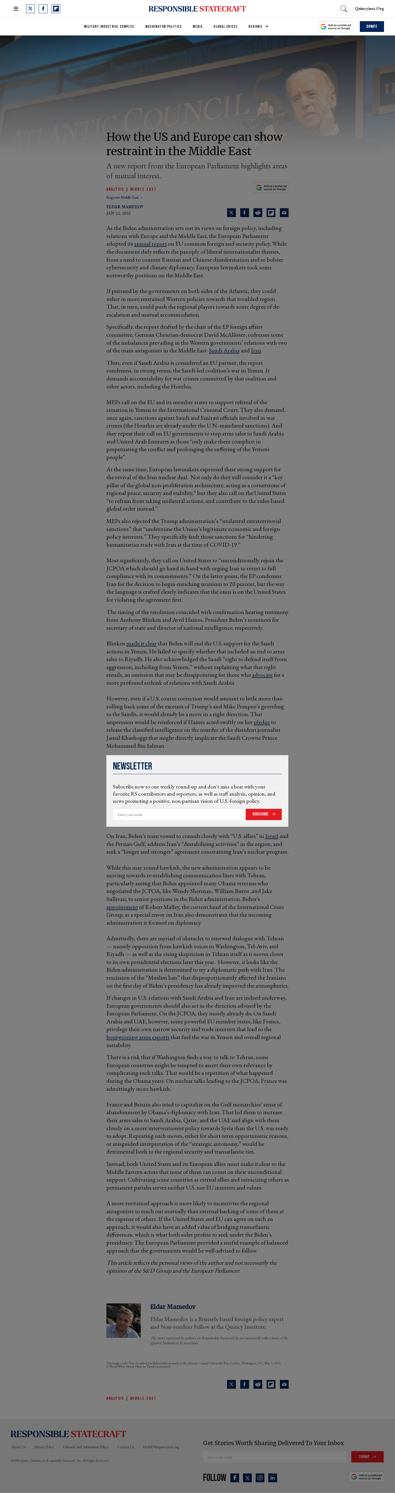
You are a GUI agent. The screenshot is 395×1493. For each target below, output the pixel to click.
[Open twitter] (30, 8)
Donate (371, 26)
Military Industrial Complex (109, 26)
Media (198, 26)
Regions (255, 26)
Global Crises (225, 26)
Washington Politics (163, 26)
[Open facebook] (43, 8)
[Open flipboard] (55, 8)
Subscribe (260, 814)
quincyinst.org (369, 8)
